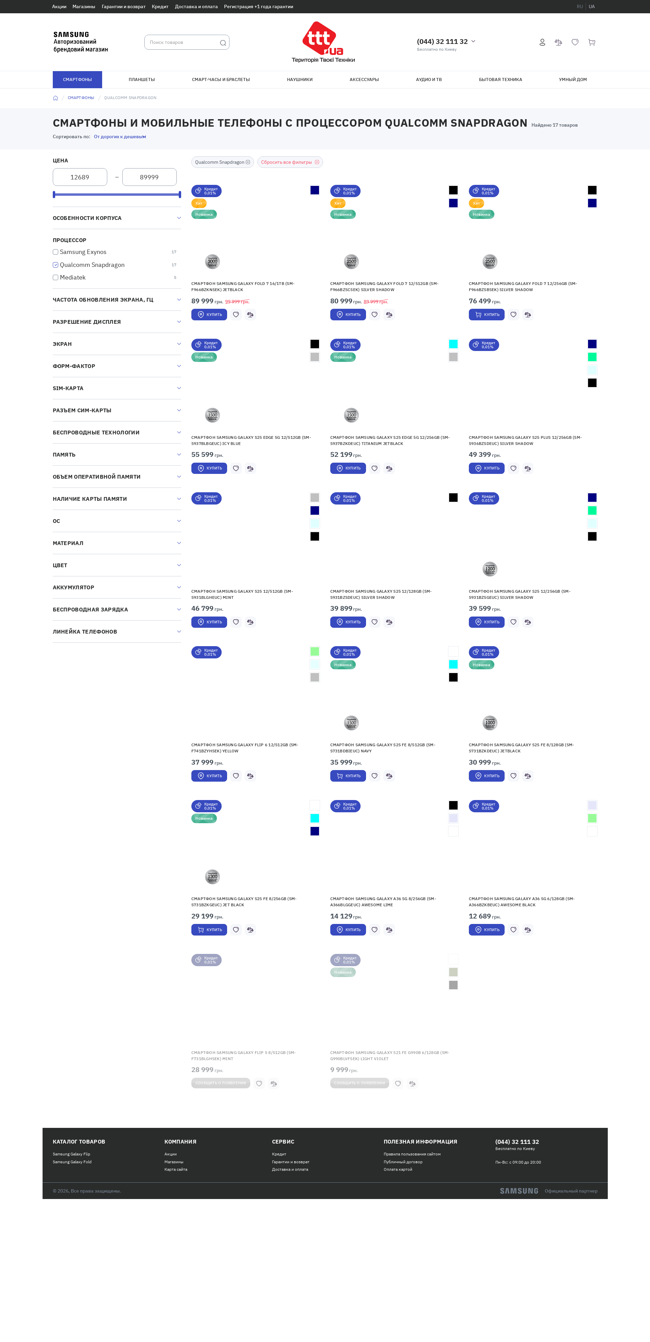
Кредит (160, 6)
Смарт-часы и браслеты (221, 79)
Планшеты (142, 79)
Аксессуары (364, 79)
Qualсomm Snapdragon (92, 265)
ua (592, 6)
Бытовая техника (500, 79)
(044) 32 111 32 (442, 41)
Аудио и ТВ (429, 79)
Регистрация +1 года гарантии (258, 6)
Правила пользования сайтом (412, 1247)
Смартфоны (77, 79)
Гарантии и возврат (124, 6)
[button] (256, 235)
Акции (59, 6)
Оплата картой (398, 1262)
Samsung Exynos (83, 252)
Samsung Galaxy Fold (72, 1254)
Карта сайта (175, 1262)
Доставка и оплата (196, 6)
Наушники (300, 79)
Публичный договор (403, 1254)
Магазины (84, 6)
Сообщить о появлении (230, 1174)
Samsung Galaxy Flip (71, 1247)
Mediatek (72, 277)
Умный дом (573, 79)
